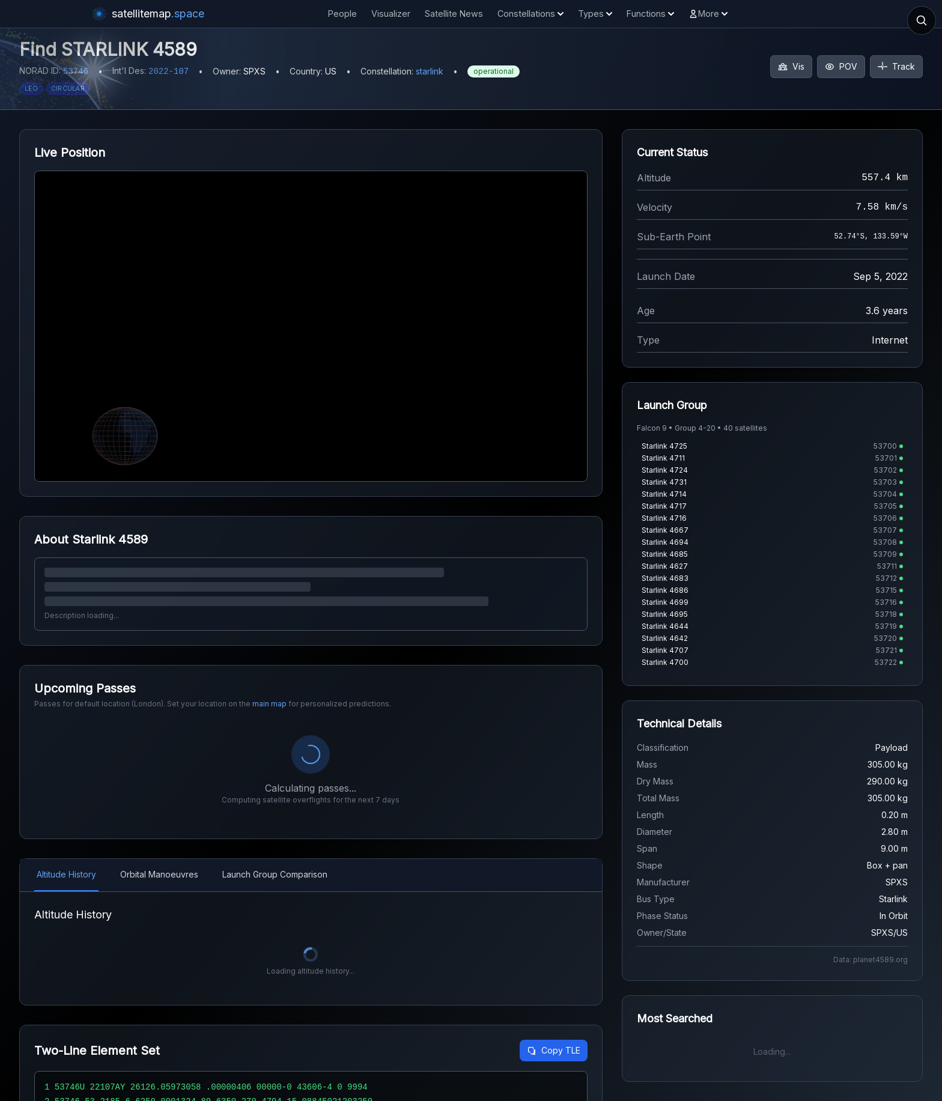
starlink (429, 71)
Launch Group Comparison (274, 874)
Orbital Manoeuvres (159, 874)
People (342, 13)
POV (841, 66)
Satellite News (454, 13)
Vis (791, 66)
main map (269, 703)
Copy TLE (553, 1050)
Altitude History (66, 874)
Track (896, 66)
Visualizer (390, 13)
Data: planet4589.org (870, 959)
